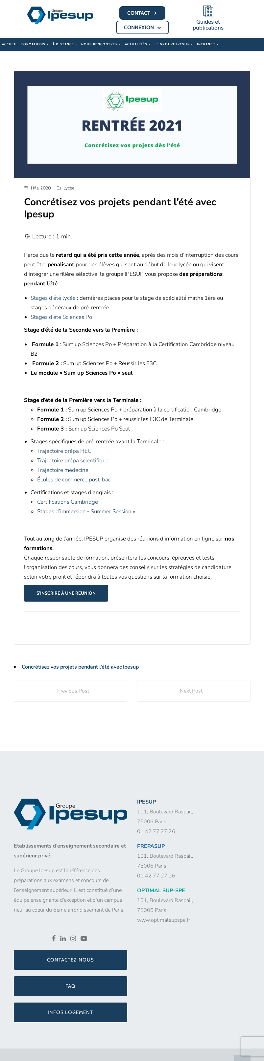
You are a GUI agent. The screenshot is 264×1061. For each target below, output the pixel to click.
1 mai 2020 (41, 187)
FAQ (70, 985)
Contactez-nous (70, 959)
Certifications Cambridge (67, 501)
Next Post (194, 690)
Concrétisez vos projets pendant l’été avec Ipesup (81, 666)
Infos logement (70, 1012)
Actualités (138, 43)
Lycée (68, 187)
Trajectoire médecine (62, 469)
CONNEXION (143, 27)
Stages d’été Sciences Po (61, 316)
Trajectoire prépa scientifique (72, 460)
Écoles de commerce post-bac (74, 479)
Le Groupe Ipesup (174, 43)
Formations (35, 43)
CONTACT (142, 13)
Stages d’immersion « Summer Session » (86, 511)
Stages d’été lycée (53, 297)
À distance (65, 43)
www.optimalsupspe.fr (163, 919)
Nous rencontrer (101, 43)
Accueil (9, 43)
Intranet (208, 43)
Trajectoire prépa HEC (64, 450)
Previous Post (70, 690)
